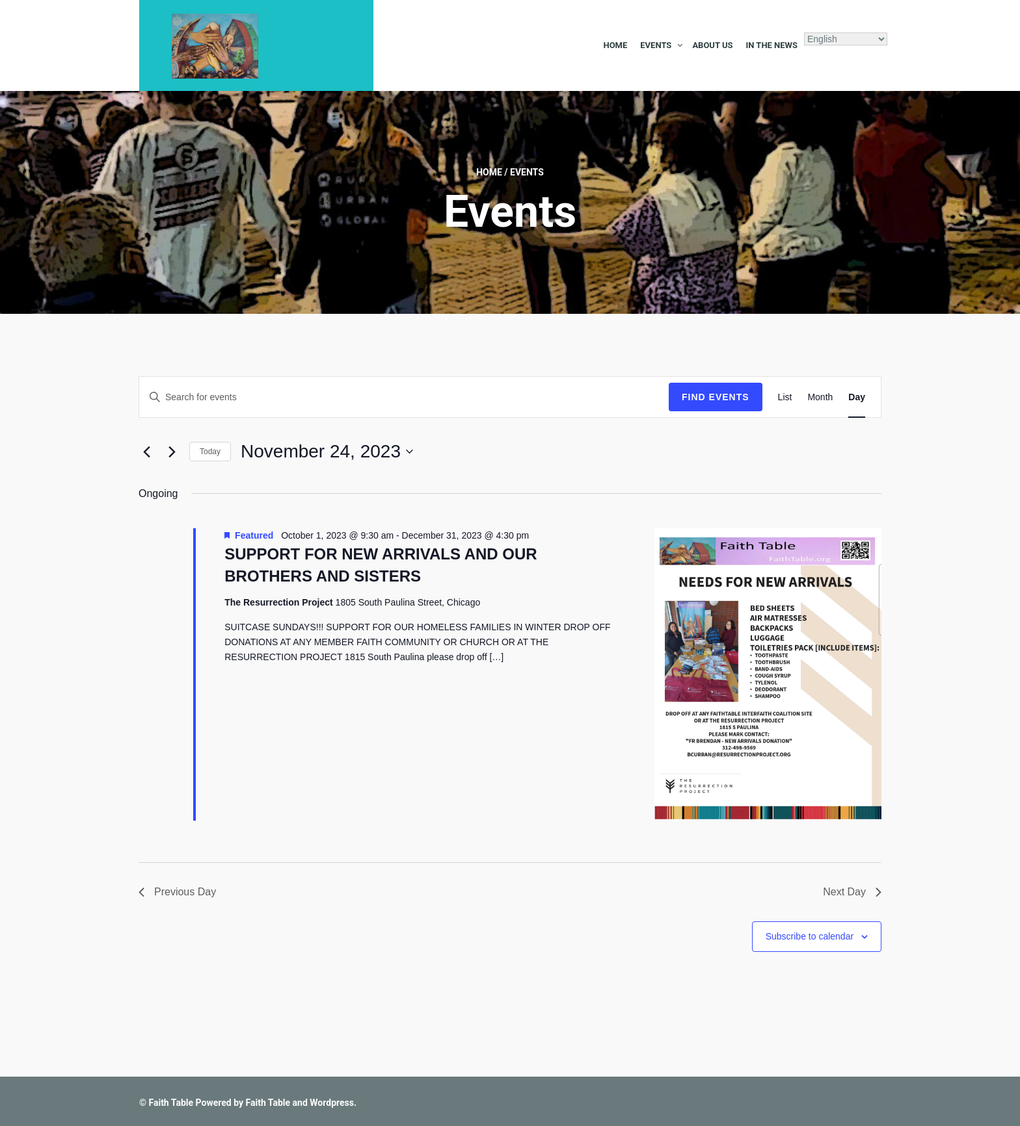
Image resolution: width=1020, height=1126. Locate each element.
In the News (771, 45)
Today (210, 451)
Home (615, 45)
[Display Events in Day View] (856, 397)
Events (655, 45)
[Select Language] (845, 38)
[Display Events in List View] (785, 397)
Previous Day (177, 891)
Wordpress (332, 1102)
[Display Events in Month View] (820, 397)
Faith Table (170, 1102)
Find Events (715, 397)
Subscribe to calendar (809, 936)
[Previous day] (146, 451)
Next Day (852, 891)
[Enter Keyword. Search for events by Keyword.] (404, 397)
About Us (712, 45)
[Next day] (172, 451)
